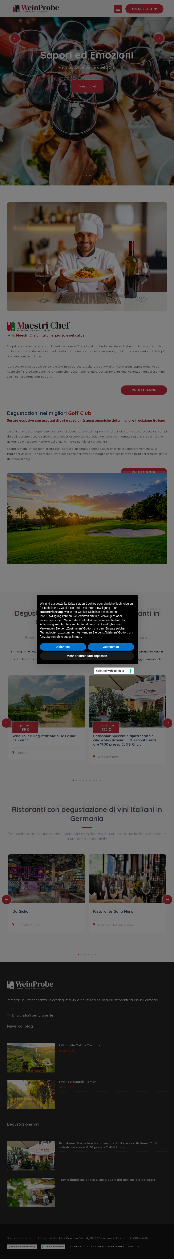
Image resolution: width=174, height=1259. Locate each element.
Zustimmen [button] (111, 646)
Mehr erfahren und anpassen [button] (87, 656)
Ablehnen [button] (63, 646)
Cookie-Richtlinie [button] (89, 611)
